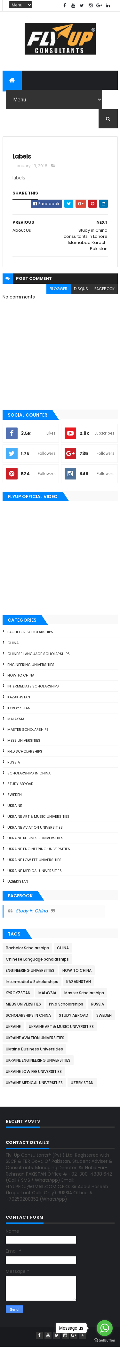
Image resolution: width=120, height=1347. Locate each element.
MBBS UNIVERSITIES (23, 740)
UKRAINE (14, 805)
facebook (104, 288)
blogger (59, 288)
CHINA (13, 642)
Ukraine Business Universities (35, 838)
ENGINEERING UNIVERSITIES (30, 664)
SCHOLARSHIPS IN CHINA (29, 773)
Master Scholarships (28, 729)
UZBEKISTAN (17, 881)
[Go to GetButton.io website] (104, 1340)
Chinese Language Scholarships (38, 653)
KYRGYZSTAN (18, 708)
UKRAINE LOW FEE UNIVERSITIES (34, 859)
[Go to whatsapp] (105, 1328)
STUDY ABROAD (20, 783)
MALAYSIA (15, 718)
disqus (81, 288)
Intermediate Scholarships (33, 686)
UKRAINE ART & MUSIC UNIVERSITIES (38, 816)
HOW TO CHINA (20, 675)
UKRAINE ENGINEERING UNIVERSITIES (38, 848)
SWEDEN (14, 794)
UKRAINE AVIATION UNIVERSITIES (35, 827)
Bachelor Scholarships (30, 632)
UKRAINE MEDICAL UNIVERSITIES (34, 870)
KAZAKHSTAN (18, 697)
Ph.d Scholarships (24, 751)
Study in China (32, 911)
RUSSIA (13, 762)
